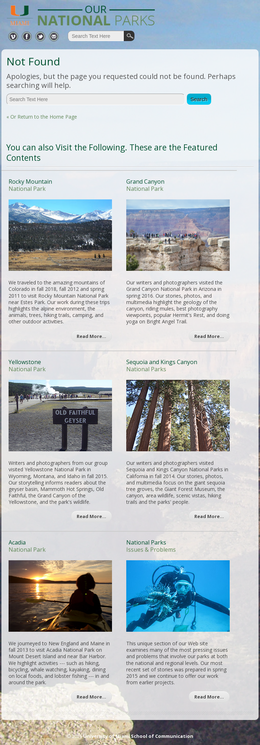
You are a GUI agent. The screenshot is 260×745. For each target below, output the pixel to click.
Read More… (91, 336)
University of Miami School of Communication (138, 736)
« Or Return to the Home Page (41, 116)
